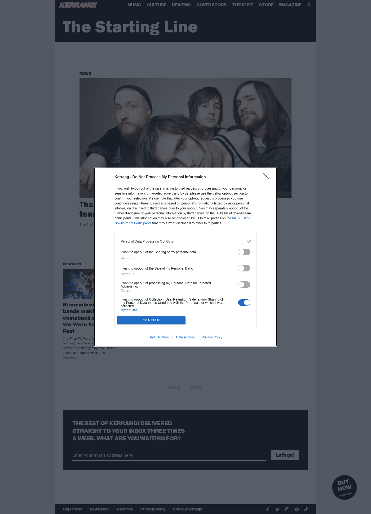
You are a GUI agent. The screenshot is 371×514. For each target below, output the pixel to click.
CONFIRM (151, 320)
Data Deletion (159, 337)
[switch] (244, 252)
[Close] (267, 177)
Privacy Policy (212, 337)
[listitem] (185, 241)
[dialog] (185, 257)
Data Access (185, 337)
